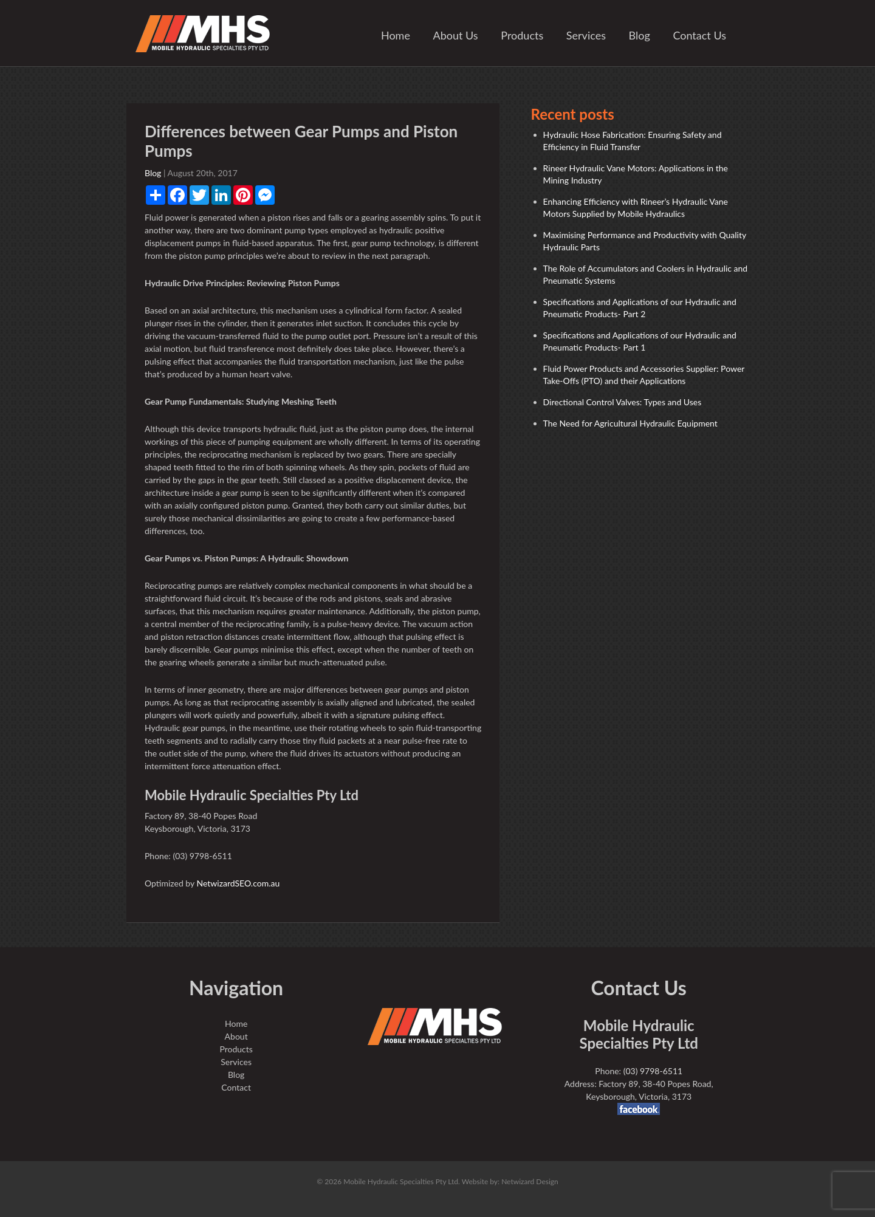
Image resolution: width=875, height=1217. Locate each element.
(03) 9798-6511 (652, 1071)
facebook (638, 1109)
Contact (236, 1087)
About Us (455, 35)
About (236, 1036)
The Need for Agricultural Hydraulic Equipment (630, 423)
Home (395, 35)
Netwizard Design (529, 1181)
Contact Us (699, 35)
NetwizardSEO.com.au (238, 883)
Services (586, 35)
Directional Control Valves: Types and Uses (622, 402)
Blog (639, 35)
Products (522, 35)
